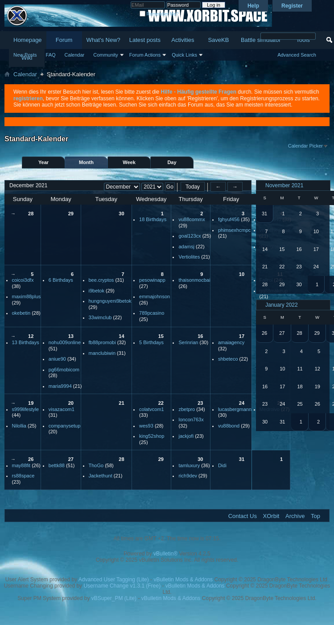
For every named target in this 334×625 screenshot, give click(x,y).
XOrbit (271, 516)
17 (241, 336)
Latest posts (145, 40)
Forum (64, 40)
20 (71, 403)
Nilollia (19, 425)
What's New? (103, 40)
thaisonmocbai (194, 280)
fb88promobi (102, 342)
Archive (295, 516)
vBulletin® (165, 554)
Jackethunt (100, 475)
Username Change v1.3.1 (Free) (122, 586)
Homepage (27, 40)
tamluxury (189, 465)
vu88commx (191, 219)
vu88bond (228, 425)
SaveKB (218, 40)
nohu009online (65, 342)
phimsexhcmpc (234, 230)
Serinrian (188, 342)
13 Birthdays (25, 342)
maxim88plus (26, 296)
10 (241, 274)
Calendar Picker (305, 145)
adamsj (186, 246)
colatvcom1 (151, 409)
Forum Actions (145, 55)
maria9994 (60, 386)
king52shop (151, 436)
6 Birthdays (61, 280)
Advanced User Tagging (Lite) (113, 579)
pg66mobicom (64, 369)
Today (193, 187)
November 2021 (284, 185)
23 (200, 403)
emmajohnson (154, 296)
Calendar (75, 55)
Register (292, 6)
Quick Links (184, 55)
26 (30, 459)
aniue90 (57, 359)
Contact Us (242, 516)
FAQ (51, 55)
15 (161, 336)
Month (86, 162)
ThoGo (96, 465)
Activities (182, 40)
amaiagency (231, 342)
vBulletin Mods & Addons (183, 579)
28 (30, 213)
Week (129, 162)
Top (315, 516)
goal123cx (189, 235)
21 (121, 403)
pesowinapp (152, 280)
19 (30, 403)
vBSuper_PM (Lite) (113, 598)
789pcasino (151, 313)
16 (200, 336)
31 (241, 459)
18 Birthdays (152, 219)
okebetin (21, 313)
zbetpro (186, 409)
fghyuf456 (228, 219)
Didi (222, 465)
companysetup (65, 425)
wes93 (146, 425)
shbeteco (228, 359)
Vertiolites (189, 256)
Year (43, 162)
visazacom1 (61, 409)
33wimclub (100, 317)
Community (105, 55)
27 (71, 459)
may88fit (21, 465)
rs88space (23, 475)
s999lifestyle (25, 409)
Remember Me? (159, 14)
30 (121, 213)
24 (241, 403)
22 (161, 403)
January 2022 (281, 305)
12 (30, 336)
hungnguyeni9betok (110, 301)
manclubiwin (102, 353)
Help (253, 6)
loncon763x (190, 419)
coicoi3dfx (23, 280)
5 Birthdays (151, 342)
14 (121, 336)
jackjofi (186, 436)
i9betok (96, 290)
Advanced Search (296, 55)
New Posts (25, 55)
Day (171, 162)
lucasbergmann (235, 409)
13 (71, 336)
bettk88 (57, 465)
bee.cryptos (101, 280)
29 (71, 213)
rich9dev (187, 475)
